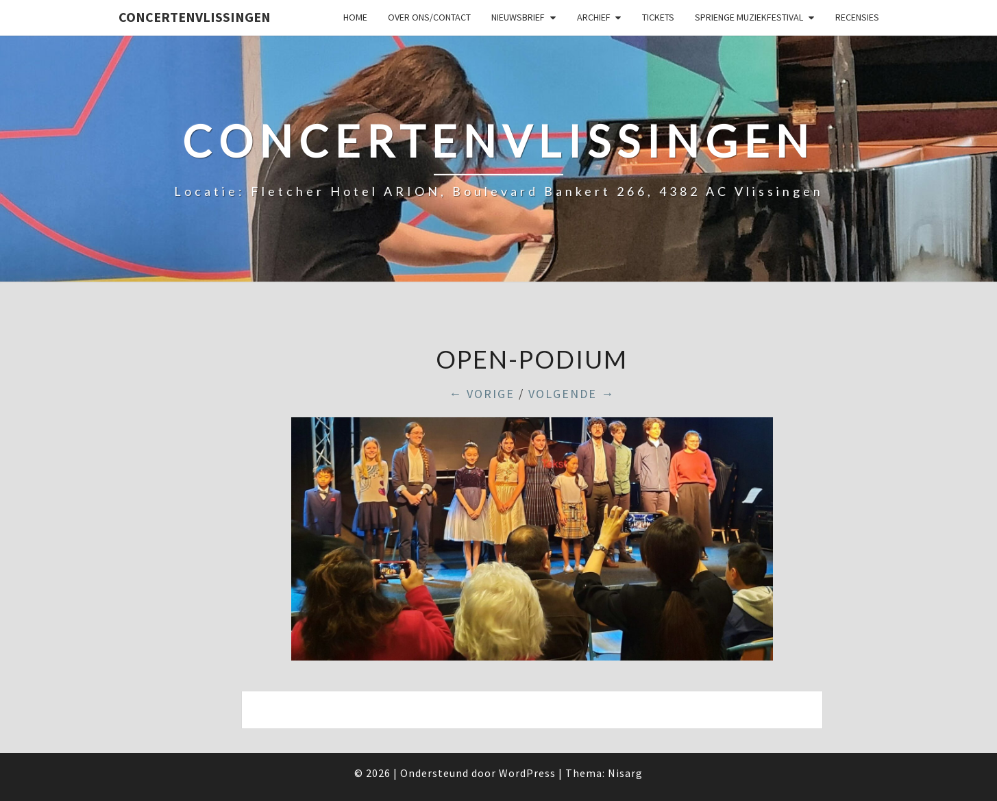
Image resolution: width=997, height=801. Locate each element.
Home (355, 17)
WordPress (527, 773)
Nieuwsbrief (518, 17)
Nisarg (625, 773)
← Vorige (482, 394)
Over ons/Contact (429, 17)
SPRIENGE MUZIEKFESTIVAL (749, 17)
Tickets (658, 17)
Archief (594, 17)
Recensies (857, 17)
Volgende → (571, 394)
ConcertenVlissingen (195, 16)
